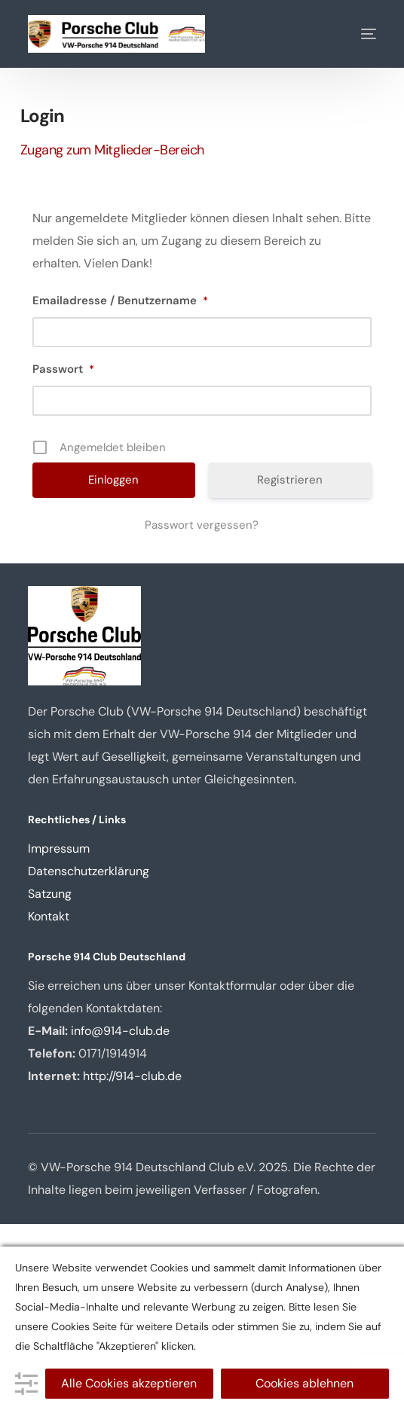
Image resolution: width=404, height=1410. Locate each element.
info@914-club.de (120, 1031)
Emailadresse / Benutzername (120, 300)
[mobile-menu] (357, 34)
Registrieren (290, 479)
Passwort (63, 369)
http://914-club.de (132, 1076)
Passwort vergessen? (202, 525)
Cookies (70, 1326)
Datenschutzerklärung (88, 871)
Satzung (50, 894)
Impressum (59, 848)
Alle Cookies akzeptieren (129, 1383)
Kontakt (48, 916)
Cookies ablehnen (305, 1383)
